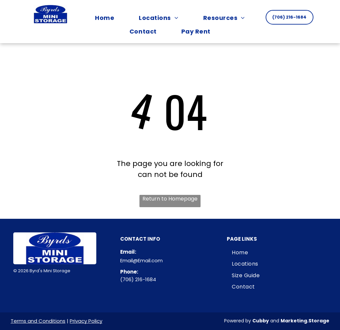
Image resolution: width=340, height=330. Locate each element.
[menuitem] (105, 18)
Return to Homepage (170, 199)
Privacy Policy (86, 320)
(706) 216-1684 (138, 279)
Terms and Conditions (38, 320)
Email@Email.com (141, 260)
